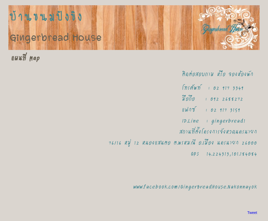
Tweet (252, 213)
